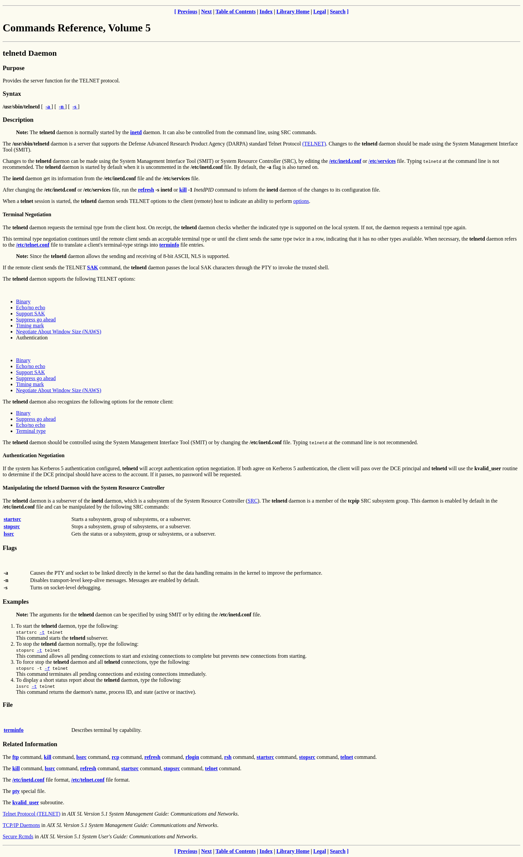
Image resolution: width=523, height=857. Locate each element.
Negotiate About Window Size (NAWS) (58, 331)
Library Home (293, 11)
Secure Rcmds (18, 836)
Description (18, 119)
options (301, 201)
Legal (319, 11)
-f (47, 668)
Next (206, 11)
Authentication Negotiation (33, 455)
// (382, 161)
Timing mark (30, 325)
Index (266, 11)
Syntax (12, 93)
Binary (23, 301)
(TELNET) (314, 144)
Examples (16, 601)
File (8, 704)
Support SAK (30, 313)
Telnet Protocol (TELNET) (31, 814)
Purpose (13, 67)
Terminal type (31, 431)
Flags (10, 547)
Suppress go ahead (36, 319)
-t (42, 632)
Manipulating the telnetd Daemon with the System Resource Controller (84, 488)
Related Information (30, 744)
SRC (252, 501)
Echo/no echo (30, 307)
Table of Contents (235, 11)
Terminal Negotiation (27, 214)
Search (338, 11)
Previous (187, 11)
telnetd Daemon (30, 53)
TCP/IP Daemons (21, 825)
